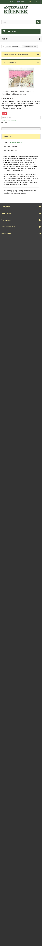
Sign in (38, 1)
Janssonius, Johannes (16, 142)
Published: (6, 146)
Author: (6, 142)
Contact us (12, 1)
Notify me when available (8, 120)
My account (5, 220)
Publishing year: (8, 150)
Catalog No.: (5, 98)
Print (6, 122)
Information (10, 62)
